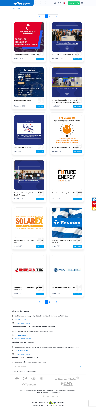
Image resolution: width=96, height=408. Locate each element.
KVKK (25, 371)
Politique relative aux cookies (65, 390)
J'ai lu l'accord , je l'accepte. (25, 371)
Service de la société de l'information (48, 392)
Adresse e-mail (19, 367)
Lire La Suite (40, 59)
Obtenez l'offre (74, 3)
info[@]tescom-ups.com (23, 323)
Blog (18, 8)
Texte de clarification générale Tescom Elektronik (36, 390)
